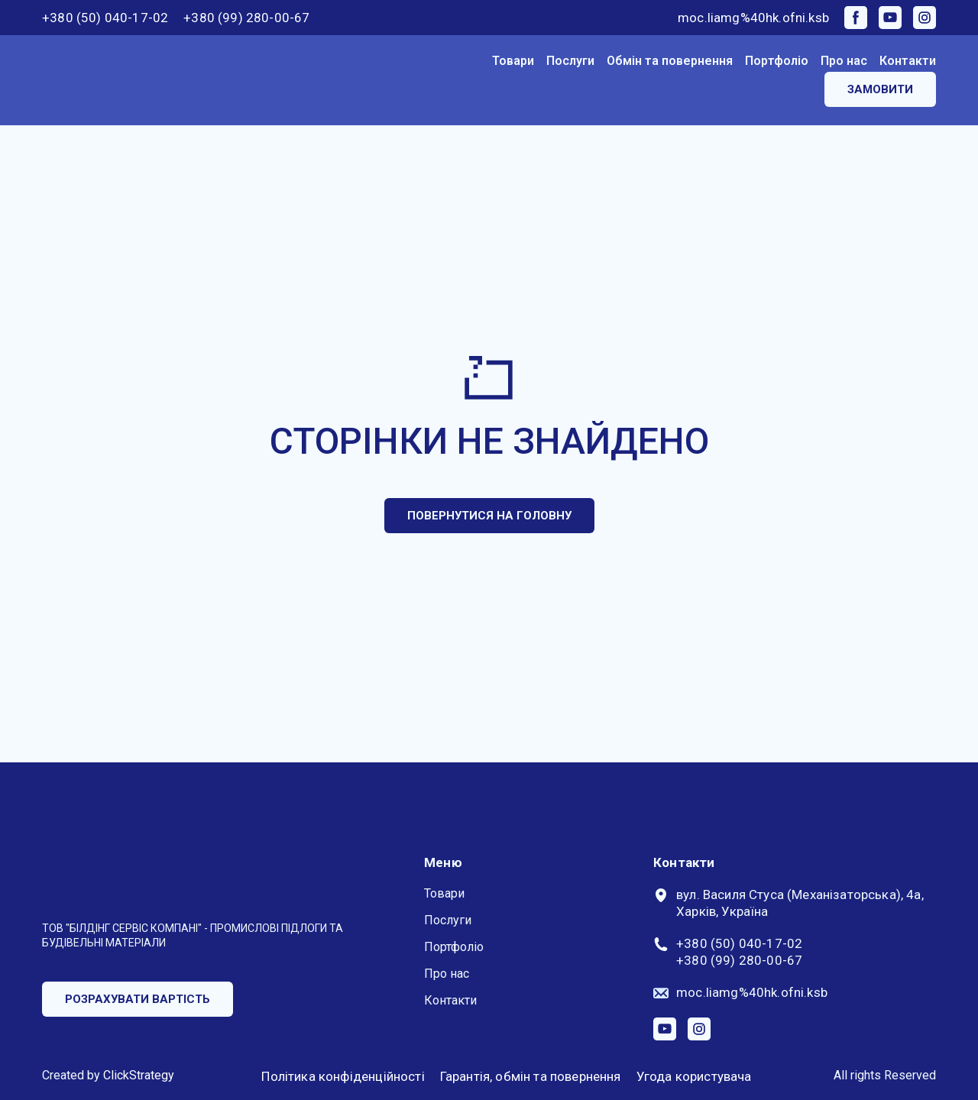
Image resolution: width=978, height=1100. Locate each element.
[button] (855, 17)
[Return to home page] (103, 80)
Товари (513, 60)
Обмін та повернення (670, 60)
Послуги (570, 60)
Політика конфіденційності (342, 1076)
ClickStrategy (138, 1075)
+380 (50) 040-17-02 (105, 17)
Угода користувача (694, 1076)
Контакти (907, 60)
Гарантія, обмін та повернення (530, 1076)
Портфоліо (776, 60)
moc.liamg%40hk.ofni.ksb (753, 17)
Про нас (844, 60)
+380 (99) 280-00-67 (246, 17)
